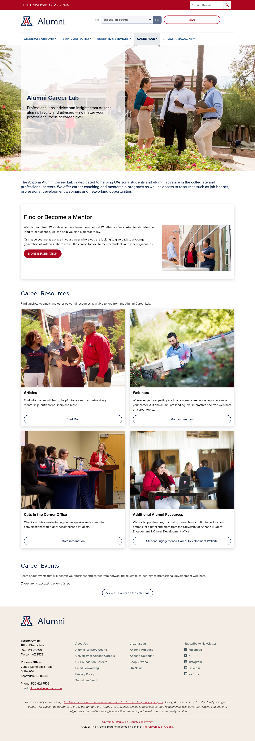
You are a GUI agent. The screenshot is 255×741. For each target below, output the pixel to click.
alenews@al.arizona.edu (46, 688)
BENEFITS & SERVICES (113, 39)
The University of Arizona (158, 726)
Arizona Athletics (141, 650)
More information (182, 419)
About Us (81, 644)
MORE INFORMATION (42, 254)
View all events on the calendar (127, 593)
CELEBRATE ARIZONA (39, 39)
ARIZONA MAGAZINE (177, 39)
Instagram (195, 662)
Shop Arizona (139, 662)
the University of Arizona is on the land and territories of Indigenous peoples (113, 702)
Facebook (195, 650)
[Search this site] (206, 5)
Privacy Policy (84, 674)
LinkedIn (194, 668)
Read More (73, 419)
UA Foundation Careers (91, 662)
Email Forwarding (87, 668)
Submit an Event (86, 680)
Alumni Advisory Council (91, 650)
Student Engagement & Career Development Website (182, 541)
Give (192, 20)
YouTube (194, 674)
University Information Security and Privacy (127, 722)
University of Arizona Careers (95, 656)
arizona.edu (138, 644)
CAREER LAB (146, 39)
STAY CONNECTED (76, 39)
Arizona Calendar (141, 656)
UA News (136, 668)
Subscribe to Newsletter (200, 644)
